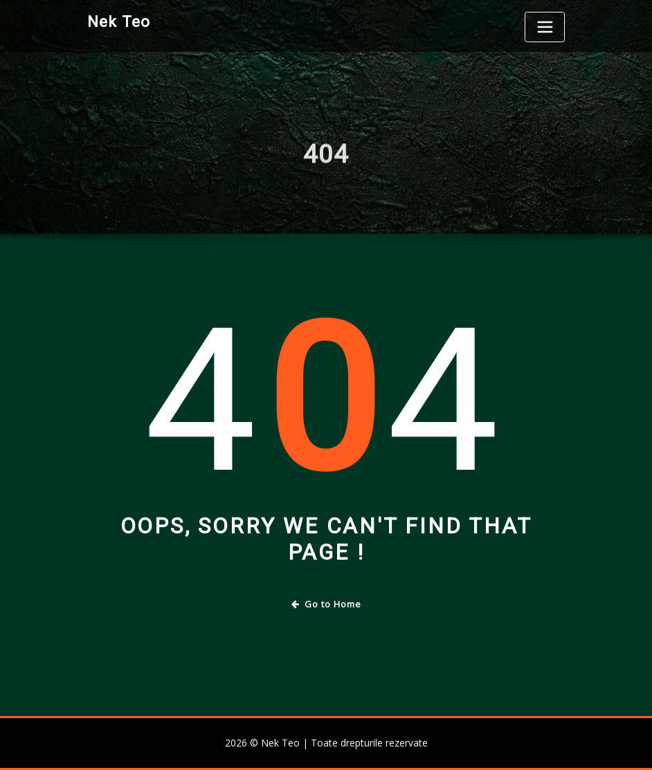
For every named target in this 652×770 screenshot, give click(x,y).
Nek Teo (118, 21)
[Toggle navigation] (545, 27)
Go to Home (326, 604)
